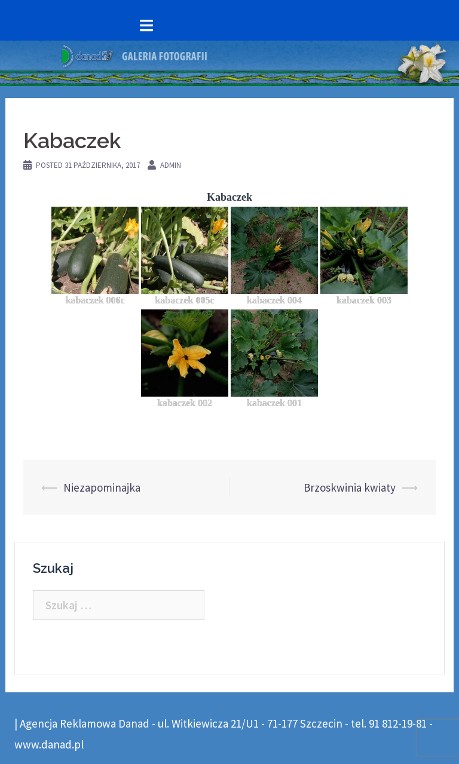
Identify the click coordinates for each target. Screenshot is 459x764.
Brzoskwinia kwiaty (350, 487)
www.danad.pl (49, 744)
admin (170, 165)
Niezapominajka (101, 487)
